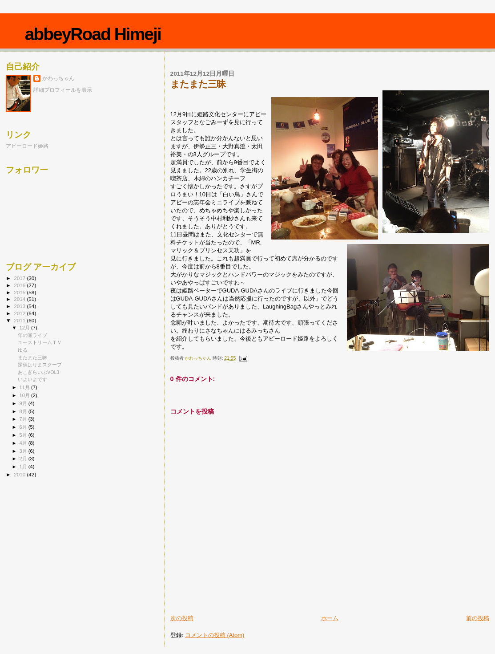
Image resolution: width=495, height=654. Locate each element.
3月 (24, 451)
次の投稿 (181, 618)
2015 (20, 292)
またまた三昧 (32, 357)
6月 (24, 427)
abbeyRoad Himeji (93, 34)
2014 (20, 299)
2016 (20, 285)
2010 (20, 474)
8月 (24, 411)
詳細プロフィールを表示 (62, 90)
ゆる (23, 350)
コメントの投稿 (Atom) (215, 635)
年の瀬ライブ (32, 335)
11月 (25, 387)
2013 (20, 306)
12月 (25, 327)
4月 (24, 443)
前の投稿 (477, 618)
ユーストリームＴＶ (40, 342)
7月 (24, 419)
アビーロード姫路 (27, 146)
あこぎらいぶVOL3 (38, 372)
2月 (24, 458)
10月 (25, 395)
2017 (20, 278)
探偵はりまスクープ (40, 364)
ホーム (329, 618)
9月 (24, 403)
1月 (24, 466)
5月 (24, 435)
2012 (20, 313)
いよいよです (32, 379)
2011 (20, 320)
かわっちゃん (58, 78)
